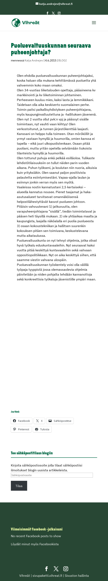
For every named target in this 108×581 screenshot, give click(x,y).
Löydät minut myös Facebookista (35, 544)
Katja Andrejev (34, 60)
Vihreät (24, 576)
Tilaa (19, 486)
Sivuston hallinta (77, 576)
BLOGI (62, 60)
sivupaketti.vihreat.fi (47, 576)
